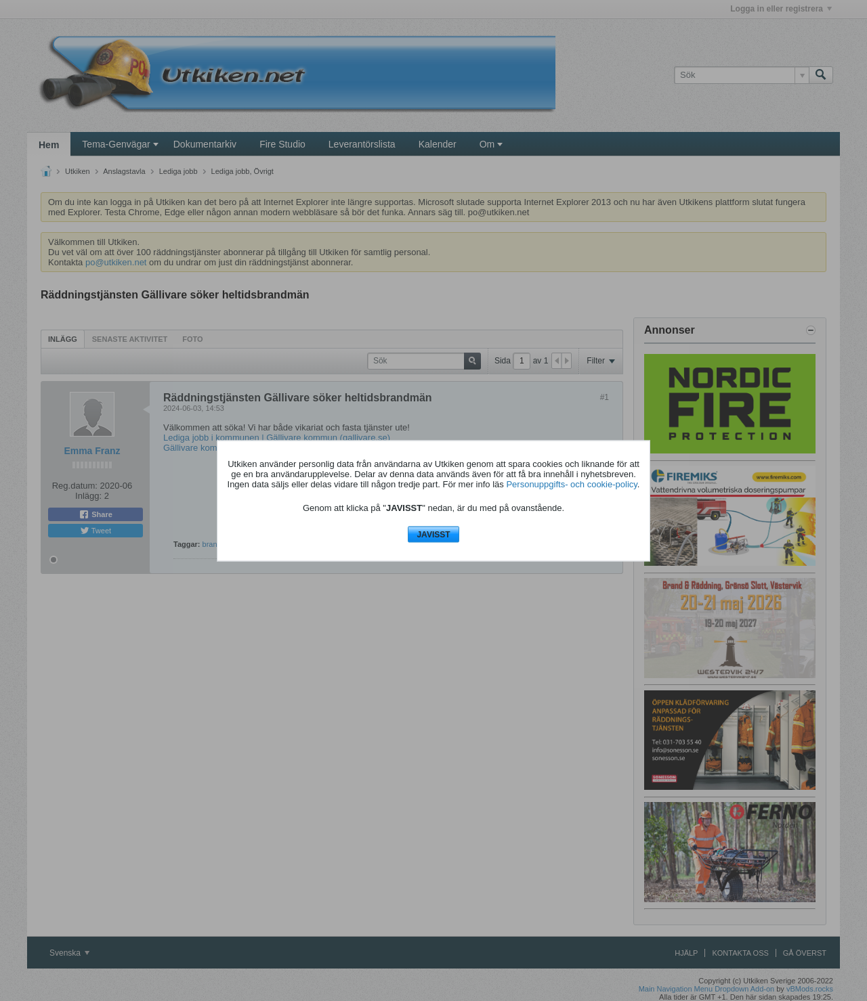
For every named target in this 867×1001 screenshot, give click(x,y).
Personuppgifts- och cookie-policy (571, 484)
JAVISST (433, 534)
